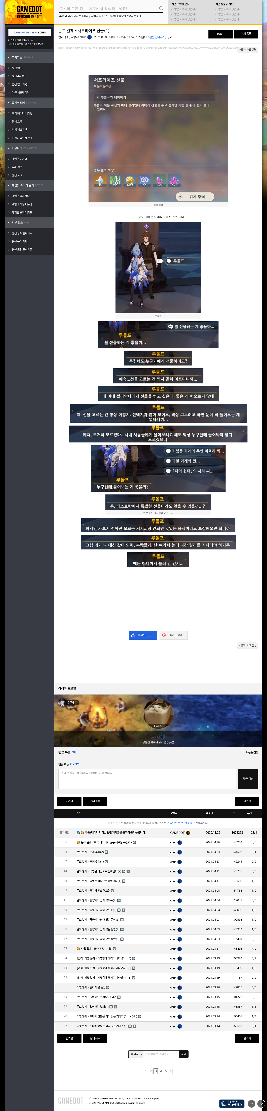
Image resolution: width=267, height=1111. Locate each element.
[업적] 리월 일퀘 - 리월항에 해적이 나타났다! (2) (104, 968)
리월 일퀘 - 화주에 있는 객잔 (96, 948)
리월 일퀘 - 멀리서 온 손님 (91, 987)
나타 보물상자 (81, 16)
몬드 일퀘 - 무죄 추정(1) (90, 861)
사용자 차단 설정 (247, 49)
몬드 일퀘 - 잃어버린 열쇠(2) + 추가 (97, 997)
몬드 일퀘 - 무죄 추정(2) (90, 852)
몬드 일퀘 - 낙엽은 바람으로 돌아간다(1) (99, 881)
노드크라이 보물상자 (115, 16)
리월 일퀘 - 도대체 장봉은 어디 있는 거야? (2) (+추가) (107, 1016)
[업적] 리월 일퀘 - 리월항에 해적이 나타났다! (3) (104, 958)
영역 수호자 (134, 16)
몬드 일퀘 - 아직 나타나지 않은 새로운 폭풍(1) (106, 842)
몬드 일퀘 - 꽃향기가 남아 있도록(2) (97, 900)
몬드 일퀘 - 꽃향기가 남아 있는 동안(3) (98, 919)
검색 (183, 1054)
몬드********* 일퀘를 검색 (182, 823)
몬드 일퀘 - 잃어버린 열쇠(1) (93, 1006)
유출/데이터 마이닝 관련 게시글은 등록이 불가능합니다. (115, 832)
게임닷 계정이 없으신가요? (22, 40)
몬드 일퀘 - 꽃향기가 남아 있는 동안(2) (98, 929)
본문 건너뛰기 (157, 37)
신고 (169, 37)
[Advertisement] (158, 62)
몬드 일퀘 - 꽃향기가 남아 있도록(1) (97, 910)
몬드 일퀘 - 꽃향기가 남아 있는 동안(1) (98, 939)
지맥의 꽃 (96, 16)
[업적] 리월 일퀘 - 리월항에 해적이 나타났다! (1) (104, 977)
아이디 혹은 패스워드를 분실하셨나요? (27, 44)
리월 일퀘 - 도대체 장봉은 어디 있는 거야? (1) (102, 1026)
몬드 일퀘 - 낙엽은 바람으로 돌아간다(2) (99, 871)
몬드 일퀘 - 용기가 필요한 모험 (93, 890)
